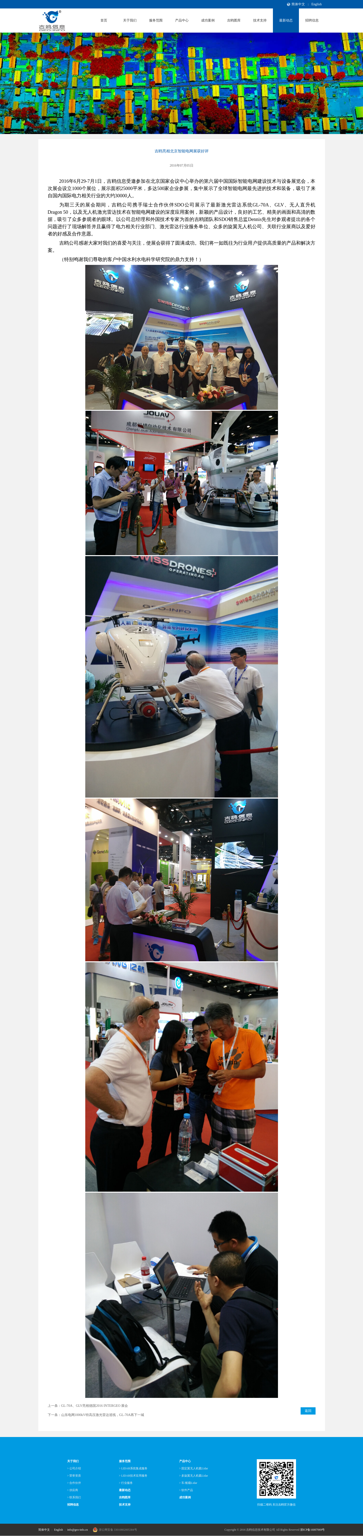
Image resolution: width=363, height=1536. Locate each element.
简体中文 (298, 4)
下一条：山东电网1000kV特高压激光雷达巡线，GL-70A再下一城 (96, 1415)
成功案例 (208, 20)
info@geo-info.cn (77, 1529)
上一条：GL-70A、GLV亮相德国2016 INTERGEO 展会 (88, 1406)
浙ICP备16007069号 (312, 1529)
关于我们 (130, 20)
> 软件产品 (186, 1490)
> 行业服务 (126, 1483)
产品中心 (182, 20)
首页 (103, 20)
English (316, 4)
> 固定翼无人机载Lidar (193, 1468)
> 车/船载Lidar (188, 1483)
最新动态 (286, 20)
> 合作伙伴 (74, 1483)
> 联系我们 (74, 1497)
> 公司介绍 (74, 1468)
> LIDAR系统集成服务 (133, 1468)
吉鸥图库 (234, 20)
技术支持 (260, 20)
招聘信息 (312, 20)
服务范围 (156, 20)
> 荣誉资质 (74, 1475)
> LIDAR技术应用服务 (133, 1475)
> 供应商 (72, 1490)
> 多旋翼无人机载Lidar (193, 1475)
